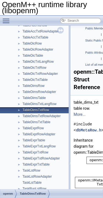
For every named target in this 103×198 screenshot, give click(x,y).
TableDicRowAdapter (38, 49)
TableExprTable (34, 140)
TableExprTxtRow (35, 152)
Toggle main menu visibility (7, 18)
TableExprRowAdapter (39, 134)
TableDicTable (33, 55)
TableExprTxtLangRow (39, 146)
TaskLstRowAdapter (37, 176)
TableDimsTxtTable (36, 122)
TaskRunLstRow (34, 189)
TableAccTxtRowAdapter (41, 31)
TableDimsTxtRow (36, 110)
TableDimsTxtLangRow (39, 104)
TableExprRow (33, 128)
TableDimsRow (33, 86)
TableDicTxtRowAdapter (40, 74)
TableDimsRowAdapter (39, 92)
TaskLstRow (31, 170)
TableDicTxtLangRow (38, 62)
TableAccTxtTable (35, 37)
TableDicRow (32, 43)
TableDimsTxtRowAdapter (42, 116)
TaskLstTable (32, 183)
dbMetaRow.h (88, 130)
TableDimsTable (34, 98)
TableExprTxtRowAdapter (41, 158)
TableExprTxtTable (36, 164)
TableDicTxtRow (34, 68)
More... (79, 114)
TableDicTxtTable (35, 80)
